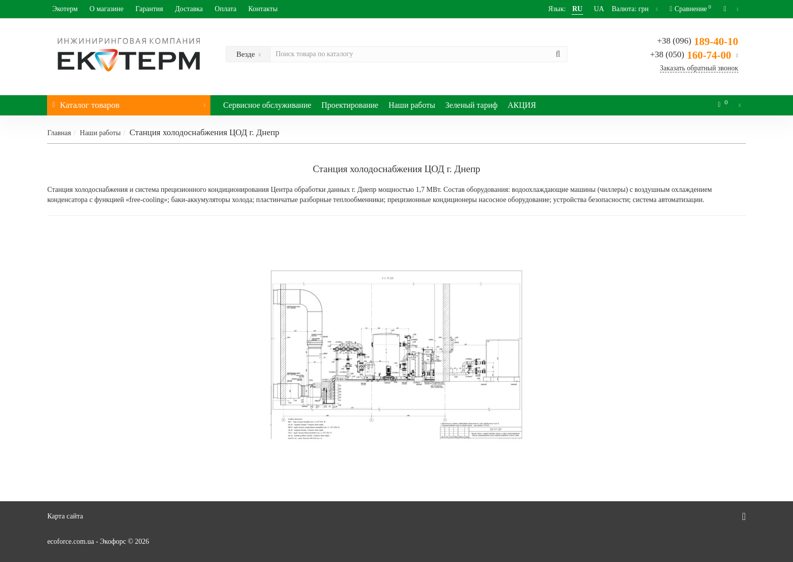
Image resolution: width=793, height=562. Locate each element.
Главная (59, 133)
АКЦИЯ (522, 105)
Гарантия (149, 9)
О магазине (106, 9)
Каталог (128, 102)
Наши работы (411, 105)
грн (627, 9)
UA (588, 9)
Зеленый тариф (472, 105)
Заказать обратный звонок (699, 68)
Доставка (189, 9)
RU (566, 9)
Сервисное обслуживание (267, 105)
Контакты (263, 9)
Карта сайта (65, 516)
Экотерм (64, 9)
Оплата (226, 9)
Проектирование (350, 105)
